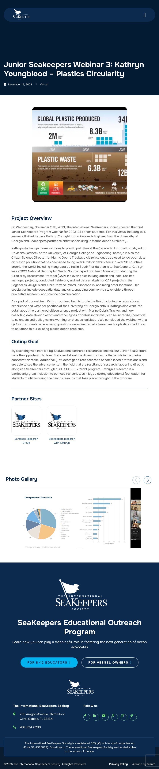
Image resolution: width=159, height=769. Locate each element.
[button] (136, 480)
